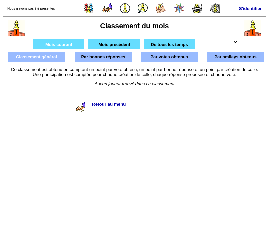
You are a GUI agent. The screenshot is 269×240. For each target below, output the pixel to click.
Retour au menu (109, 104)
